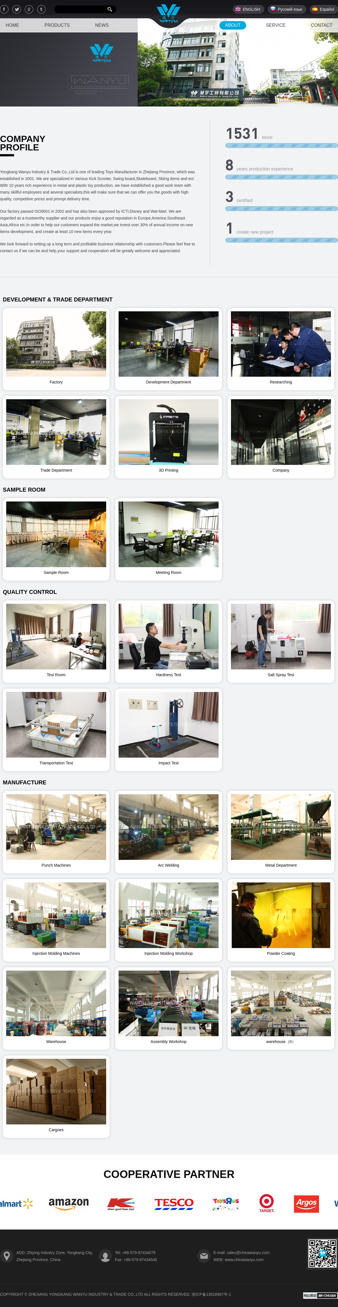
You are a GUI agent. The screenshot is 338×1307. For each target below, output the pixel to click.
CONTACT (321, 25)
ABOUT (233, 25)
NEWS (102, 25)
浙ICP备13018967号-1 (211, 1294)
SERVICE (276, 25)
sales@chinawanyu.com (248, 1252)
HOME (12, 25)
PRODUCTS (57, 25)
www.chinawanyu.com (244, 1259)
